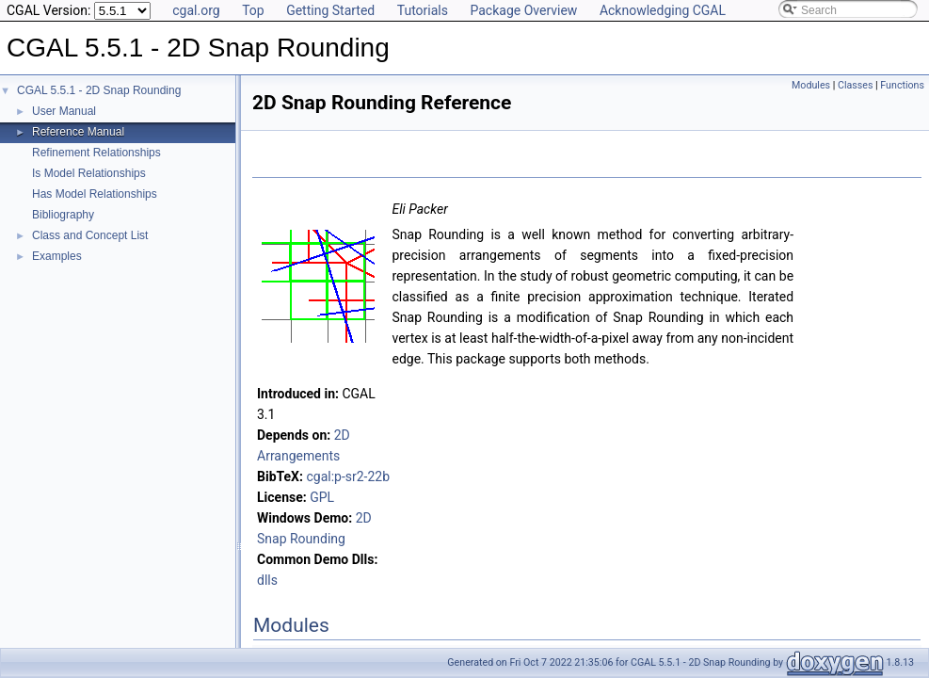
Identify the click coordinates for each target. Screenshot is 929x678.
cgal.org (195, 10)
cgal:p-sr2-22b (348, 476)
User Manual (64, 111)
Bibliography (63, 214)
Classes (855, 85)
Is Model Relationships (89, 173)
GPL (322, 497)
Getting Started (330, 10)
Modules (811, 85)
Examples (57, 256)
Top (253, 10)
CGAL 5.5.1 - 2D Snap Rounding (99, 90)
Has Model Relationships (94, 194)
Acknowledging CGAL (663, 10)
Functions (902, 85)
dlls (267, 580)
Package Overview (523, 10)
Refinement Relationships (96, 152)
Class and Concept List (90, 235)
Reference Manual (78, 131)
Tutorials (422, 10)
